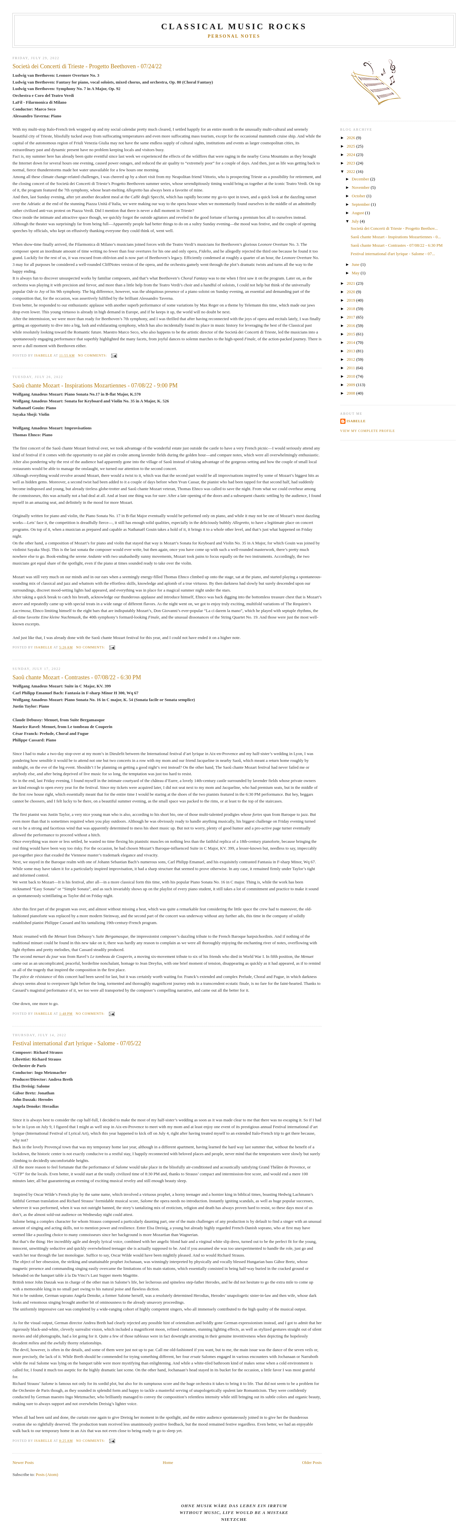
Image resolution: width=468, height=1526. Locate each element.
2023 (351, 163)
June (356, 264)
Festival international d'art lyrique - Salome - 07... (393, 253)
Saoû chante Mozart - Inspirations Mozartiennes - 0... (396, 236)
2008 (351, 393)
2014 (351, 342)
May (356, 272)
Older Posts (311, 1462)
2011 (351, 367)
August (358, 212)
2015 (351, 334)
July (356, 221)
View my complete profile (367, 431)
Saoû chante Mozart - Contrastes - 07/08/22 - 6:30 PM (76, 677)
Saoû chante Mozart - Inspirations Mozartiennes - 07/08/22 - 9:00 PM (94, 385)
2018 (351, 308)
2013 (351, 350)
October (359, 195)
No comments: (93, 355)
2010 (351, 376)
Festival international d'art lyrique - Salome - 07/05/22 (76, 1043)
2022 (351, 171)
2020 (351, 291)
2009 (351, 384)
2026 (351, 137)
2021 (351, 283)
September (361, 204)
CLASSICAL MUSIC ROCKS (234, 26)
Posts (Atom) (47, 1474)
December (361, 178)
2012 (351, 359)
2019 (351, 300)
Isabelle (356, 421)
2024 (351, 154)
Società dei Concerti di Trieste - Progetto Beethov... (394, 228)
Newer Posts (22, 1462)
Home (168, 1462)
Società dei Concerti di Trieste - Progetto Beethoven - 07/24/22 (87, 66)
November (361, 187)
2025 (351, 146)
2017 (351, 317)
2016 (351, 325)
